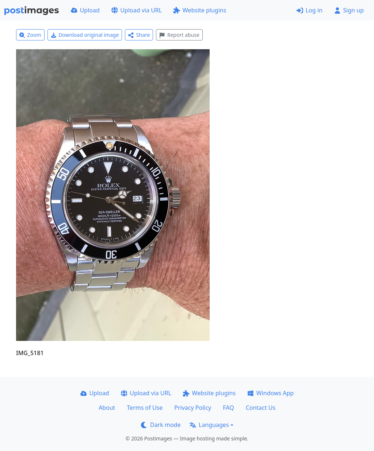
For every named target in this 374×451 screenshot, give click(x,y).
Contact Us (260, 408)
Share (139, 34)
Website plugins (199, 10)
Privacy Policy (192, 408)
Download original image (85, 34)
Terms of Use (145, 408)
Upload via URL (136, 10)
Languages (209, 425)
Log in (310, 10)
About (107, 408)
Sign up (349, 10)
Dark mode (160, 425)
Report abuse (179, 34)
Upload (85, 10)
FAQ (228, 408)
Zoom (30, 34)
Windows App (270, 393)
